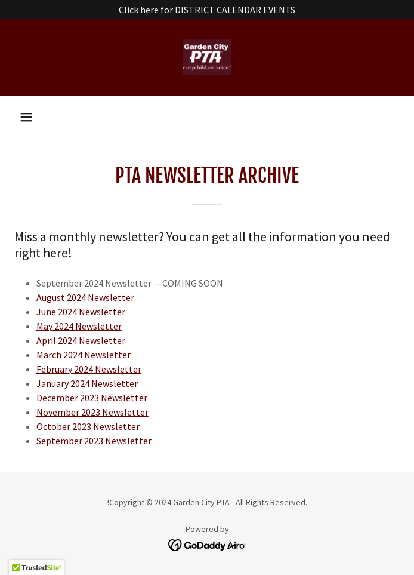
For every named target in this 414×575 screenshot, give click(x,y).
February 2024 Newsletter (88, 369)
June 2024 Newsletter (80, 312)
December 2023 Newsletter (91, 398)
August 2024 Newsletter (85, 297)
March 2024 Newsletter (83, 355)
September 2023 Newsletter (94, 441)
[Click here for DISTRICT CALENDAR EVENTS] (207, 9)
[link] (207, 57)
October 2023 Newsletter (88, 426)
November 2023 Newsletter (92, 412)
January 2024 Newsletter (87, 383)
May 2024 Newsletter (79, 326)
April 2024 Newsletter (80, 340)
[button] (26, 117)
